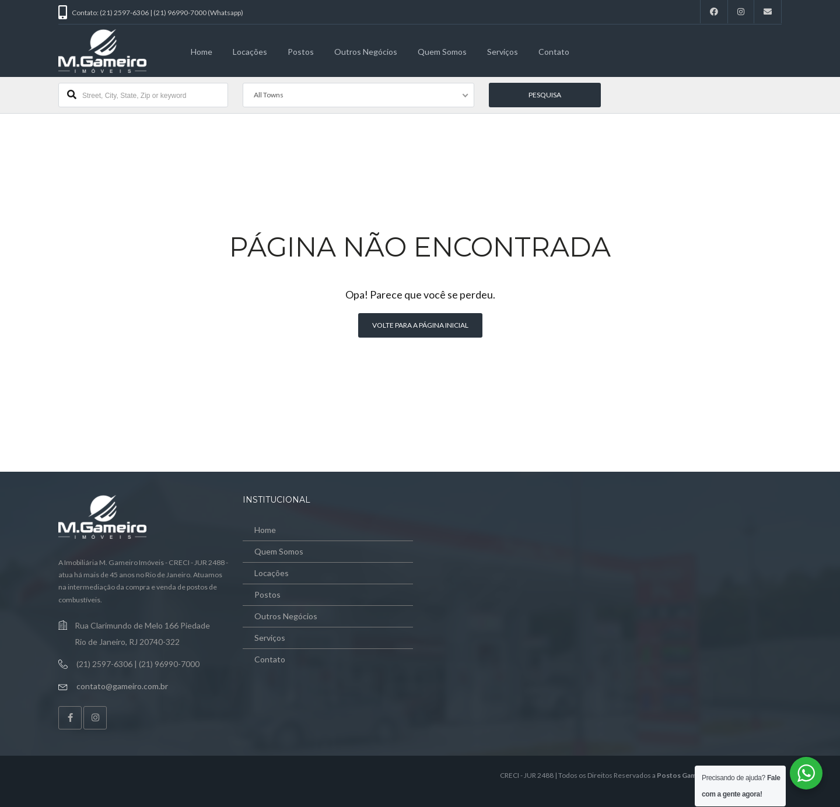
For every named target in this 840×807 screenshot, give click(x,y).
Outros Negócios (365, 52)
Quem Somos (442, 52)
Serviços (502, 52)
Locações (250, 52)
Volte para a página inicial (420, 325)
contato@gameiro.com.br (122, 686)
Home (201, 52)
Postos (301, 52)
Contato (553, 52)
